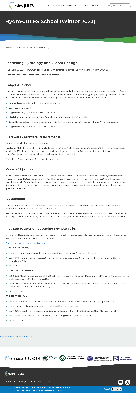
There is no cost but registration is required (26, 243)
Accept (107, 389)
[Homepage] (68, 374)
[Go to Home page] (22, 5)
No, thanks (116, 389)
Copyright (23, 381)
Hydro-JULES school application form (31, 336)
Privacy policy (37, 381)
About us (46, 5)
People (96, 5)
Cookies (50, 381)
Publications (59, 5)
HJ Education (74, 5)
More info (58, 390)
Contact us (11, 381)
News (86, 5)
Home (9, 48)
